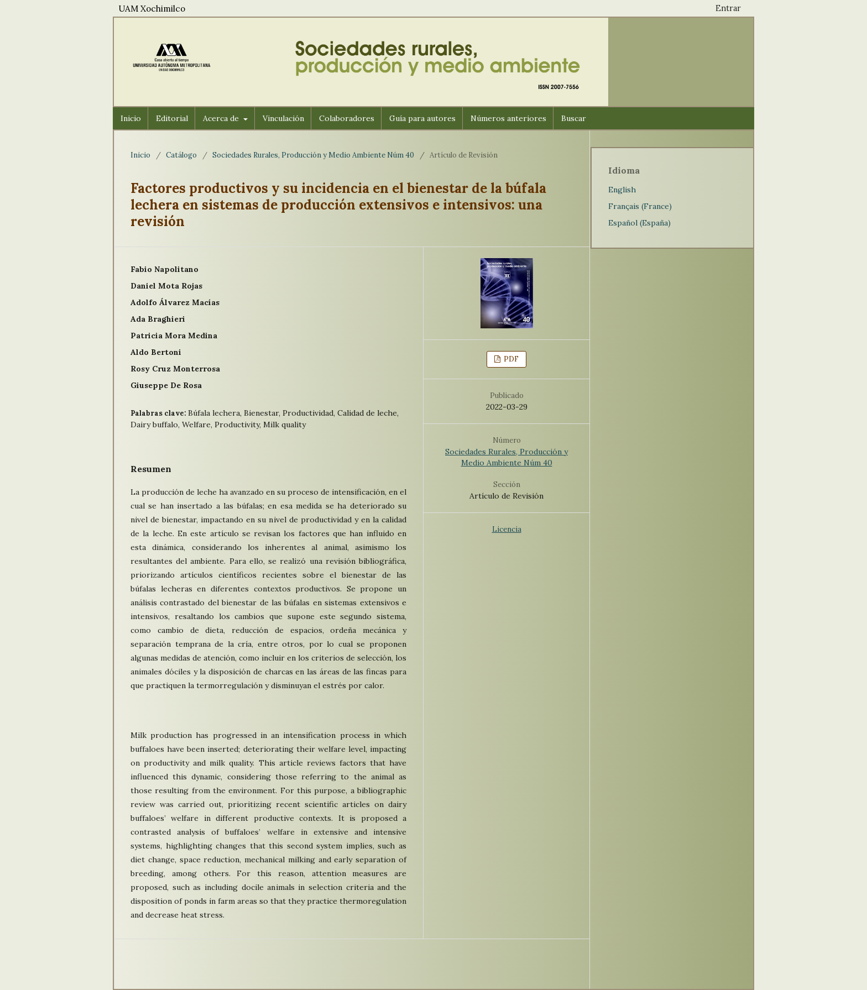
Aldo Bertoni (155, 352)
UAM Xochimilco (151, 8)
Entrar (728, 8)
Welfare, (198, 424)
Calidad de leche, (368, 413)
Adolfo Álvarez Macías (175, 302)
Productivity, (239, 424)
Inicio (131, 118)
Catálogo (181, 155)
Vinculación (283, 118)
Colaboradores (346, 118)
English (622, 190)
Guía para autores (422, 118)
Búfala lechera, (216, 413)
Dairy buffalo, (156, 424)
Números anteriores (508, 118)
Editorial (172, 118)
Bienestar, (263, 413)
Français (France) (640, 206)
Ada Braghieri (157, 319)
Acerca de (222, 118)
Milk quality (284, 424)
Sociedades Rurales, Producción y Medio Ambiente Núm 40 (313, 155)
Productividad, (310, 413)
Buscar (573, 118)
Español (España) (639, 223)
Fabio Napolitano (164, 269)
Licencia (506, 529)
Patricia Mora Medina (173, 336)
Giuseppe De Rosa (166, 385)
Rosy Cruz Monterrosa (175, 369)
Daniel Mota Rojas (166, 286)
